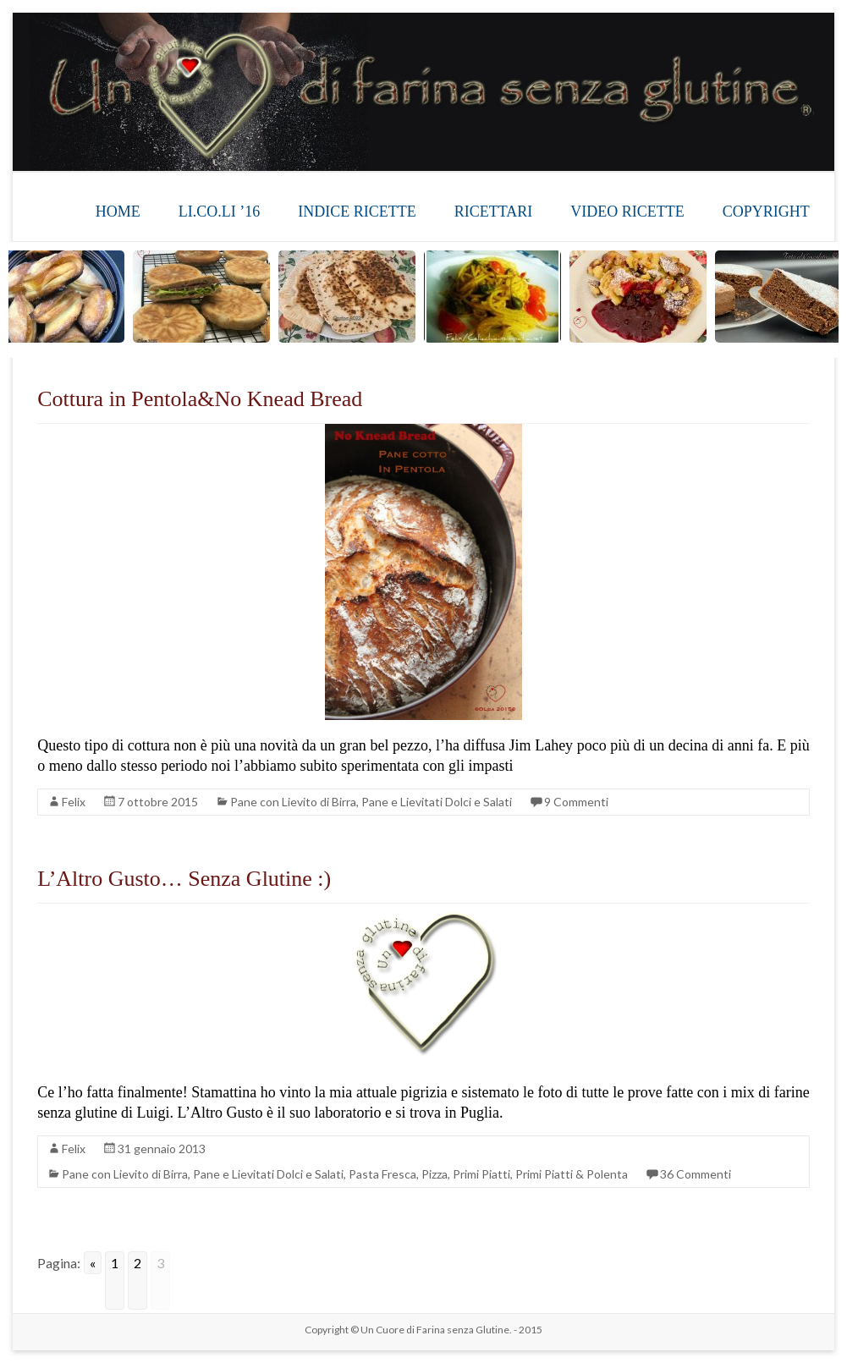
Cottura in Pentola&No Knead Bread (199, 399)
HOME (118, 211)
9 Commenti (576, 801)
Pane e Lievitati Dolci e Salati (436, 801)
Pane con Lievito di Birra (293, 801)
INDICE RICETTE (356, 211)
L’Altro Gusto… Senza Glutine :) (184, 878)
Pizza (434, 1174)
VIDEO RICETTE (627, 211)
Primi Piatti (481, 1174)
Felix (73, 801)
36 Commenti (695, 1174)
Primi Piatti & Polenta (571, 1174)
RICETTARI (493, 211)
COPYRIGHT (766, 211)
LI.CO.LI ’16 (219, 211)
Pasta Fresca (382, 1174)
